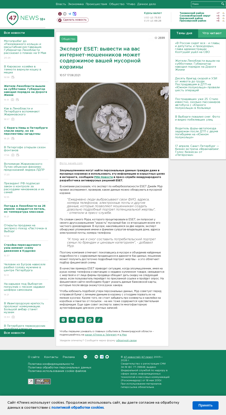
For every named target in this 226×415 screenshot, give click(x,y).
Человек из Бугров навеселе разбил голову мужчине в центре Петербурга (26, 270)
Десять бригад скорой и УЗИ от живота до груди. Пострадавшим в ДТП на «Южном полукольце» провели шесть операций (197, 84)
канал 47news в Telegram (101, 335)
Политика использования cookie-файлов (57, 371)
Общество (117, 4)
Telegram (102, 357)
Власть (61, 4)
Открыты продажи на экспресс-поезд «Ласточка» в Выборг (26, 231)
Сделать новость (75, 20)
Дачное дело (146, 4)
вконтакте (65, 14)
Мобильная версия (60, 14)
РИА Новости (103, 177)
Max (107, 357)
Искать (222, 3)
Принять (205, 405)
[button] (63, 320)
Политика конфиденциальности (51, 364)
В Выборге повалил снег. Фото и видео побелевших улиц (197, 118)
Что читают (212, 33)
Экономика (76, 4)
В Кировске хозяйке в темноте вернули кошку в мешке (26, 72)
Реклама (69, 357)
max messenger (74, 14)
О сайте (34, 357)
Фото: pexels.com (71, 163)
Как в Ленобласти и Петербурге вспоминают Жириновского (26, 114)
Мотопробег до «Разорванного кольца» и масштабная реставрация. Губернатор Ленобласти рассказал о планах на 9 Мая (26, 49)
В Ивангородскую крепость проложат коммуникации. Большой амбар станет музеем (26, 310)
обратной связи (126, 341)
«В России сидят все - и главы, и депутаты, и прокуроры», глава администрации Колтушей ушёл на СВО (197, 47)
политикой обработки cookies (77, 407)
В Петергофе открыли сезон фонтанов (26, 151)
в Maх (123, 335)
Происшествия (96, 4)
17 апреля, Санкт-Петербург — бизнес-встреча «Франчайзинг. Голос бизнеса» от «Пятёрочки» (197, 150)
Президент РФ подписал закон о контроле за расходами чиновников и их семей (26, 190)
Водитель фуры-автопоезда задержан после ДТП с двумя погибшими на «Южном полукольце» (196, 133)
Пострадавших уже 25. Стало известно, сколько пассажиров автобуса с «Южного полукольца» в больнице (197, 103)
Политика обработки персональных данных (59, 367)
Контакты (51, 357)
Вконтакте (85, 357)
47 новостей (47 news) (138, 357)
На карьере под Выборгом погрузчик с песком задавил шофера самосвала (26, 289)
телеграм (69, 14)
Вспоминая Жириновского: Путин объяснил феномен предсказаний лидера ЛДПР (26, 169)
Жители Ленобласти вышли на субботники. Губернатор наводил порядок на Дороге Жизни (197, 65)
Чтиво (131, 4)
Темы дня (184, 33)
